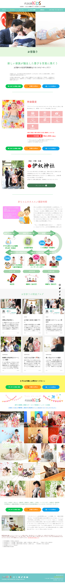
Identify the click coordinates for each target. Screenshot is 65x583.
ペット (35, 407)
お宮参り (10, 407)
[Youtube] (27, 577)
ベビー (44, 407)
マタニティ (53, 407)
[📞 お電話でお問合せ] (32, 86)
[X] (17, 577)
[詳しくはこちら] (41, 185)
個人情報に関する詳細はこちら (33, 537)
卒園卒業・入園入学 (23, 407)
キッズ (48, 407)
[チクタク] (60, 291)
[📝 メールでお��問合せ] (51, 86)
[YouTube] (60, 298)
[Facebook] (60, 295)
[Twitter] (60, 288)
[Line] (19, 577)
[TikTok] (22, 577)
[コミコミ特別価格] (35, 136)
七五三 (15, 407)
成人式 (39, 407)
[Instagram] (60, 285)
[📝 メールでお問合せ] (51, 148)
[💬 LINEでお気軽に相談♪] (14, 86)
